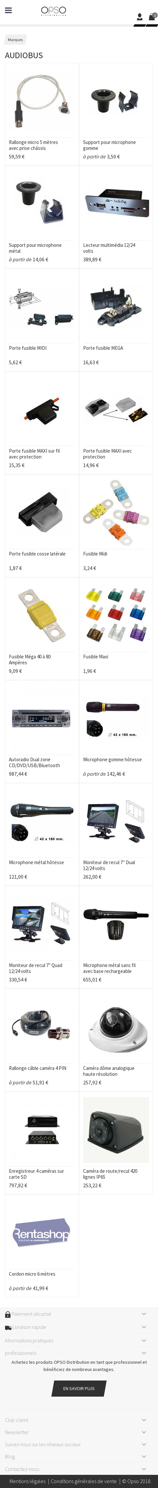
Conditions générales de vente (84, 1481)
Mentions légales (28, 1481)
